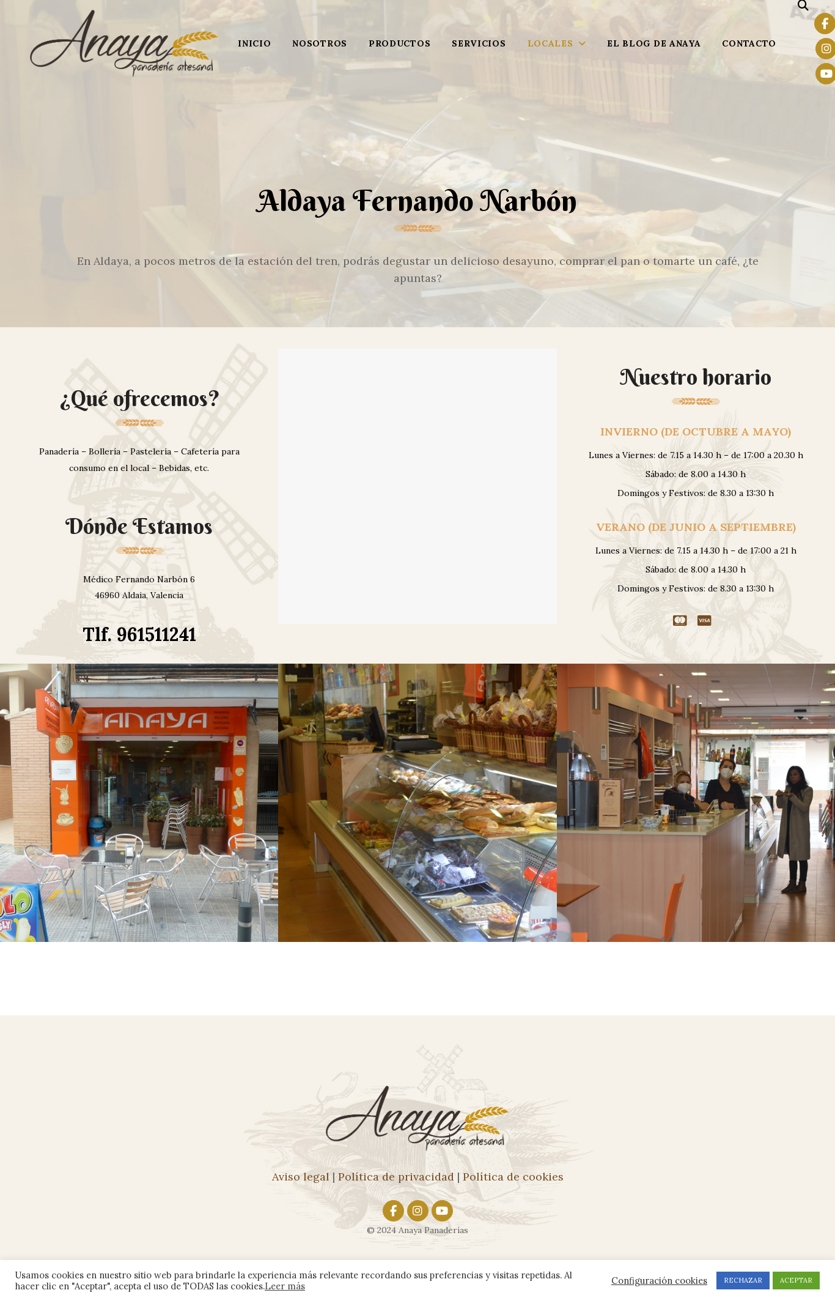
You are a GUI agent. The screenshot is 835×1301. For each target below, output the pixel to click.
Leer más (285, 1286)
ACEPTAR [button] (796, 1280)
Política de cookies (513, 1176)
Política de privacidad (396, 1176)
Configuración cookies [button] (659, 1280)
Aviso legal (300, 1176)
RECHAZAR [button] (743, 1280)
